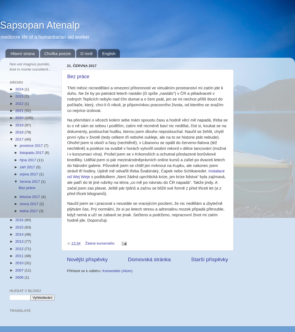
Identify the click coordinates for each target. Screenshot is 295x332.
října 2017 (28, 160)
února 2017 (29, 204)
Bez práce (78, 76)
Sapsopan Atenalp (40, 25)
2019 (20, 125)
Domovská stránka (149, 259)
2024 (20, 89)
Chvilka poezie (57, 53)
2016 (20, 220)
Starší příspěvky (209, 259)
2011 (20, 256)
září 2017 (28, 167)
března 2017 (30, 197)
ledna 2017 (29, 211)
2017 (20, 139)
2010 (20, 263)
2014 (20, 234)
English (109, 53)
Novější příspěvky (87, 259)
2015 (20, 227)
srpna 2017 (29, 174)
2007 (20, 270)
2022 (20, 104)
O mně (86, 53)
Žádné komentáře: (100, 243)
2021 (20, 111)
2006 (20, 277)
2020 (20, 118)
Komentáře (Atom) (117, 271)
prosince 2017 (32, 146)
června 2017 (30, 181)
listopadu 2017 (32, 153)
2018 (20, 132)
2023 (20, 96)
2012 (20, 249)
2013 (20, 241)
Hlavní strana (23, 53)
